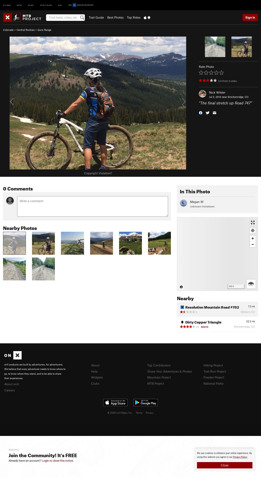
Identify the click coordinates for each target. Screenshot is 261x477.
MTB (19, 5)
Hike (31, 5)
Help (94, 371)
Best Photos (115, 17)
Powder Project (213, 377)
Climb (7, 5)
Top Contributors (158, 365)
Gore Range (44, 29)
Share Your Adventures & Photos (169, 371)
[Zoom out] (253, 244)
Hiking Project (213, 365)
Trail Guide (96, 17)
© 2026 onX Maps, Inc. (119, 412)
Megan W (196, 202)
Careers (9, 390)
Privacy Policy (240, 457)
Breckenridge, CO (238, 97)
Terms (139, 412)
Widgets (97, 377)
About (95, 365)
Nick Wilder (217, 92)
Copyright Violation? (98, 173)
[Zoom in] (253, 238)
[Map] (217, 254)
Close (225, 465)
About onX (11, 384)
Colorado (8, 29)
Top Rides (133, 17)
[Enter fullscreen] (253, 222)
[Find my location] (253, 230)
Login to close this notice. (58, 460)
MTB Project (155, 383)
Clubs (95, 383)
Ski (60, 5)
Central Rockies (26, 29)
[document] (224, 459)
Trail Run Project (214, 371)
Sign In (250, 17)
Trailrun (46, 5)
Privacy (150, 412)
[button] (200, 112)
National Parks (213, 383)
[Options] (251, 284)
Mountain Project (159, 377)
